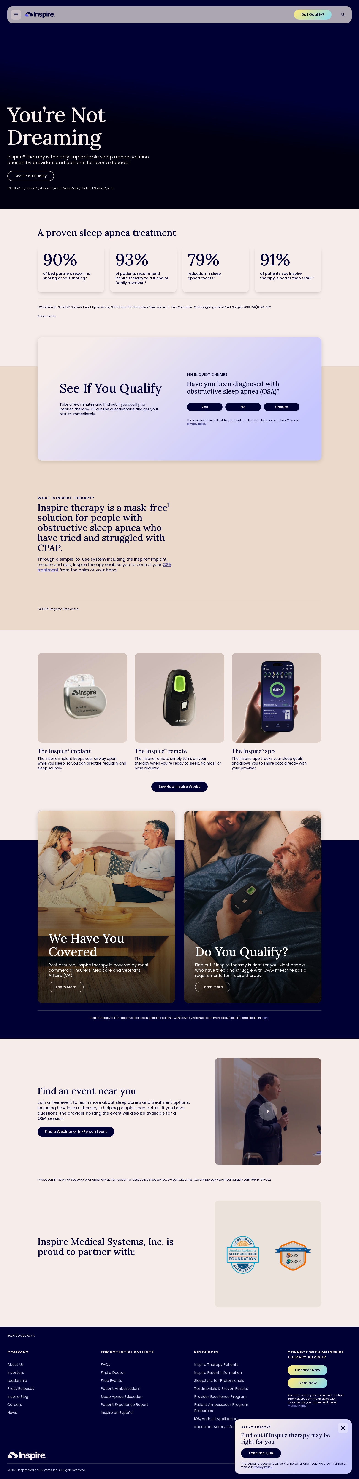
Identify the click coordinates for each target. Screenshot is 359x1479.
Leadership (17, 1380)
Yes (204, 406)
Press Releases (20, 1388)
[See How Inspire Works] (179, 787)
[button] (268, 1111)
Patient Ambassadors (120, 1388)
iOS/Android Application (215, 1418)
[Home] (40, 14)
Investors (15, 1372)
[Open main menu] (16, 15)
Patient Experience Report (124, 1404)
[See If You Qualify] (30, 176)
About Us (15, 1364)
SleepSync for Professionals (219, 1380)
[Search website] (343, 15)
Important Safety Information (221, 1426)
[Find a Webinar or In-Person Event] (76, 1132)
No (243, 406)
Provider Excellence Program (220, 1396)
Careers (14, 1404)
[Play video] (268, 1111)
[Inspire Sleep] (26, 1456)
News (12, 1412)
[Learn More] (66, 987)
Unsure (281, 406)
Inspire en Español (117, 1412)
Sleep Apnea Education (121, 1396)
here (265, 1018)
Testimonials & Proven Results (221, 1388)
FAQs (105, 1364)
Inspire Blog (17, 1396)
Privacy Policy (297, 1406)
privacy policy (197, 424)
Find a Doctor (113, 1372)
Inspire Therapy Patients (216, 1364)
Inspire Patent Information (218, 1372)
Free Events (111, 1380)
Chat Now (307, 1382)
